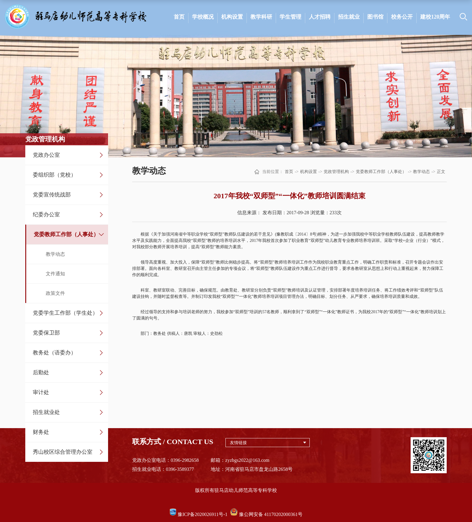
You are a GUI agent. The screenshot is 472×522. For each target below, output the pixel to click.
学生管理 (290, 17)
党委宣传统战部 (52, 195)
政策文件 (55, 293)
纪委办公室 (46, 215)
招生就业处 (46, 412)
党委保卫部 (46, 333)
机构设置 (232, 17)
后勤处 (41, 372)
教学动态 (55, 254)
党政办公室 (46, 155)
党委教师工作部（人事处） (66, 234)
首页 (179, 17)
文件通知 (55, 273)
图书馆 (375, 17)
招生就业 (349, 17)
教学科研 (261, 17)
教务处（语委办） (54, 353)
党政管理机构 (336, 171)
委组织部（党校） (54, 175)
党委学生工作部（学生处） (65, 313)
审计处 (41, 392)
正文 (441, 171)
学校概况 (203, 17)
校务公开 (402, 17)
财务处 (41, 432)
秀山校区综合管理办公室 (62, 452)
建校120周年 (435, 17)
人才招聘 (320, 17)
